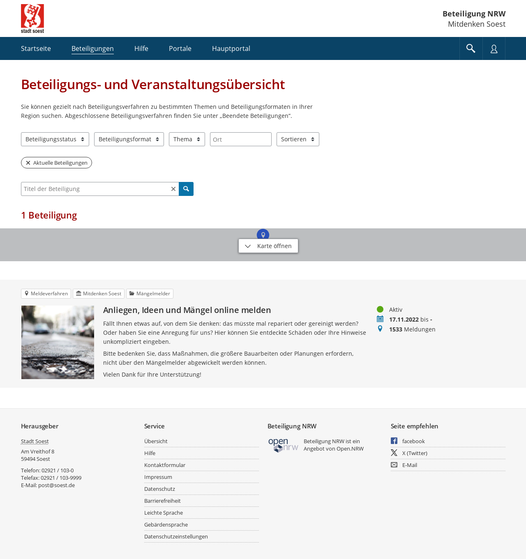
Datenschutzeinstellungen (176, 536)
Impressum (158, 477)
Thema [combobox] (182, 139)
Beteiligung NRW (474, 13)
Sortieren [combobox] (294, 139)
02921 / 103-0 (58, 470)
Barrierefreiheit (162, 500)
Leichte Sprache (163, 512)
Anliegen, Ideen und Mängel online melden (187, 310)
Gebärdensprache (166, 524)
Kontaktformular (164, 465)
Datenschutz (159, 488)
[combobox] (241, 139)
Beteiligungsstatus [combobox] (50, 139)
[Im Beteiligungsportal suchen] (470, 48)
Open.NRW (350, 448)
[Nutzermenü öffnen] (493, 48)
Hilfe (149, 453)
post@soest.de (56, 485)
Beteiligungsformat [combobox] (125, 139)
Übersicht (156, 441)
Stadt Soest (35, 441)
